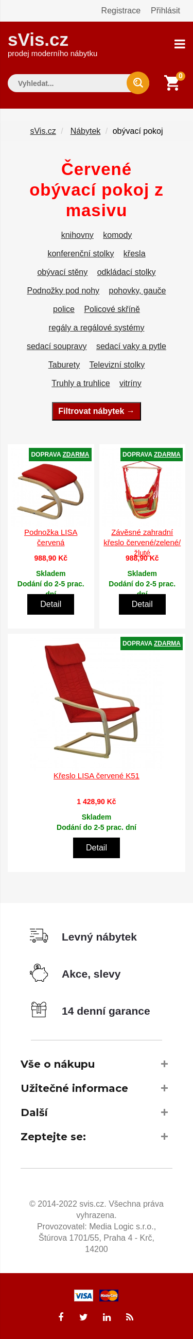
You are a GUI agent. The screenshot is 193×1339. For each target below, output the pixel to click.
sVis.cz (52, 43)
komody (117, 235)
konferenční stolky (80, 253)
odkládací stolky (126, 272)
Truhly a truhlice (80, 383)
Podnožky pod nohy (63, 290)
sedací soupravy (57, 346)
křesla (135, 253)
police (64, 309)
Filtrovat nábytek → (96, 411)
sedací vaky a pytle (131, 346)
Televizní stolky (117, 364)
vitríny (130, 383)
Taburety (64, 364)
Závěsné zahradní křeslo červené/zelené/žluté (142, 542)
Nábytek (86, 131)
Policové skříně (112, 309)
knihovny (77, 235)
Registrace (121, 10)
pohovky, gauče (137, 290)
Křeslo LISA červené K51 (96, 775)
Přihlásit (165, 10)
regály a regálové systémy (97, 327)
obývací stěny (62, 272)
